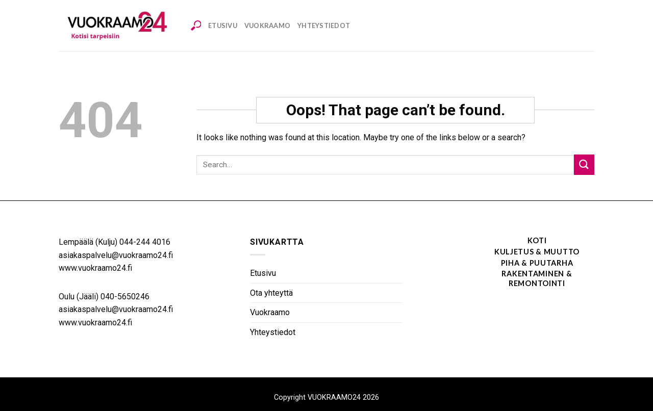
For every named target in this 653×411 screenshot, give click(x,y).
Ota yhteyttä (271, 293)
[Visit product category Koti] (510, 241)
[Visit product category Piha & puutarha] (510, 263)
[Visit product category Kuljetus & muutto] (510, 252)
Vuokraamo (267, 25)
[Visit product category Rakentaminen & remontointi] (510, 279)
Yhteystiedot (323, 25)
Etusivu (222, 25)
